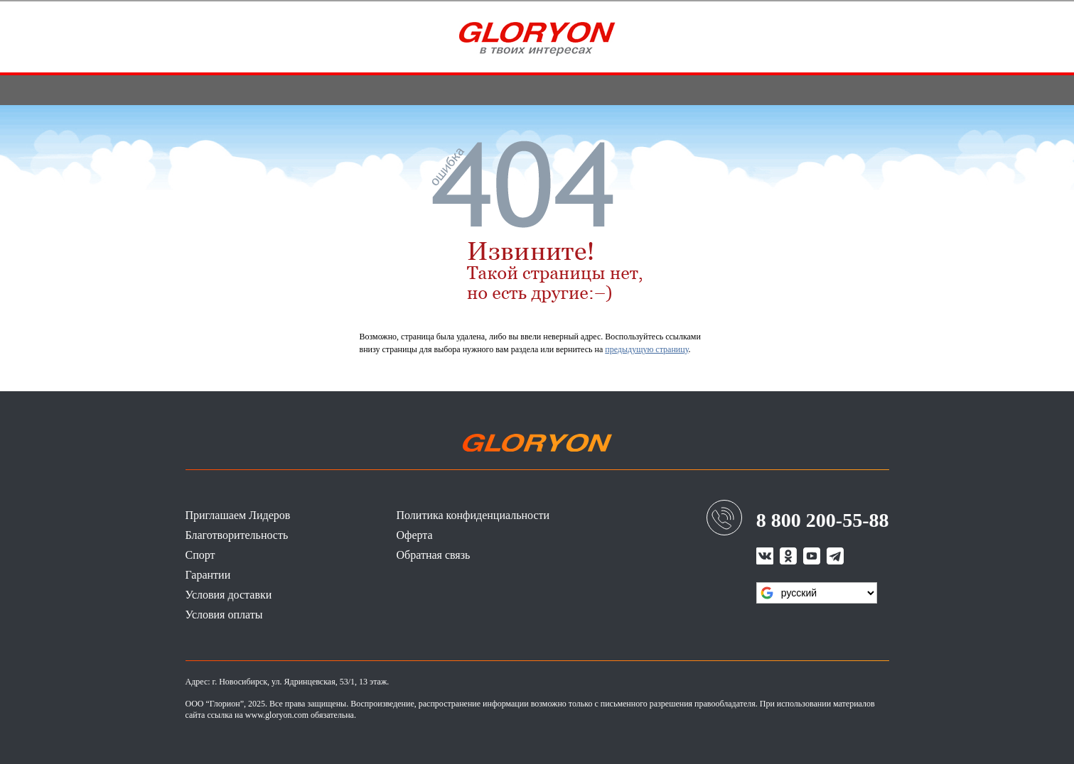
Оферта (415, 535)
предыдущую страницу (646, 349)
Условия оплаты (224, 615)
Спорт (200, 555)
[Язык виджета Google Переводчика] (816, 593)
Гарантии (208, 575)
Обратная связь (434, 555)
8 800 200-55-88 (822, 520)
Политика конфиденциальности (473, 515)
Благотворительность (237, 535)
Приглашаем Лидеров (238, 515)
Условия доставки (229, 595)
